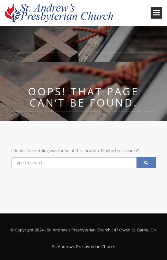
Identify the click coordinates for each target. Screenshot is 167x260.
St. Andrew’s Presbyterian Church (83, 246)
